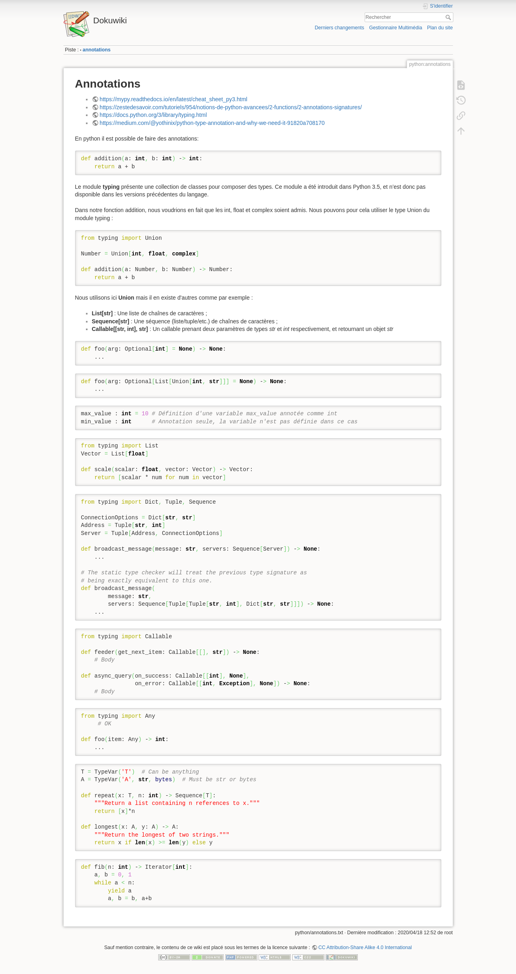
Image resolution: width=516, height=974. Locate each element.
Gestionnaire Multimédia (395, 28)
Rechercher (449, 17)
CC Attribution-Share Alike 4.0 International (365, 947)
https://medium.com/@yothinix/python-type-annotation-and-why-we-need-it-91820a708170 (212, 123)
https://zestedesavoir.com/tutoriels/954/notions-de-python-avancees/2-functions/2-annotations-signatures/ (231, 107)
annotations (96, 50)
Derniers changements (339, 28)
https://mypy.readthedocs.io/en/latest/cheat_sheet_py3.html (173, 99)
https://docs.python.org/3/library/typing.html (153, 115)
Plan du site (440, 28)
